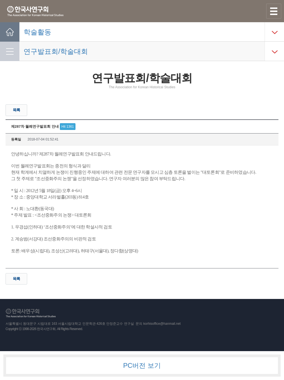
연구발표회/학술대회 (56, 51)
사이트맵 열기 (273, 11)
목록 (16, 110)
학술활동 (37, 32)
